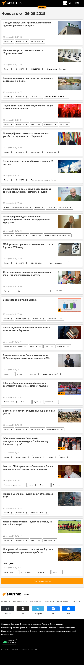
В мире (19, 374)
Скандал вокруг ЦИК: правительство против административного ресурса (27, 24)
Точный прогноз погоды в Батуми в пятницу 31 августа (28, 162)
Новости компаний (39, 627)
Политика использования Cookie (15, 631)
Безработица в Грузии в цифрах (20, 299)
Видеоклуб (49, 402)
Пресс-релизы (56, 624)
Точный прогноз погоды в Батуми (43, 180)
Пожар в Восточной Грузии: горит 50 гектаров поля (28, 495)
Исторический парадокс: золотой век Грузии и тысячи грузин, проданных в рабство (28, 551)
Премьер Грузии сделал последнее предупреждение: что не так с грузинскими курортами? (26, 219)
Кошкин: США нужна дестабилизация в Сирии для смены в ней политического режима (28, 468)
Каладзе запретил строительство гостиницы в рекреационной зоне (28, 79)
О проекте (5, 624)
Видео (36, 402)
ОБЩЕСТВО (35, 69)
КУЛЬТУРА (58, 291)
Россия (6, 374)
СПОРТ (33, 124)
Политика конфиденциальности (61, 627)
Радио (37, 208)
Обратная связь (7, 635)
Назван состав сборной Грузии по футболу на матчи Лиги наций (27, 523)
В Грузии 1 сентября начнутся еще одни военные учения (29, 412)
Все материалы (33, 601)
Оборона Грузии (53, 429)
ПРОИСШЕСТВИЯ (37, 513)
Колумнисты (8, 572)
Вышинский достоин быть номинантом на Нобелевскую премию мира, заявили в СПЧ (26, 357)
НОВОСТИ (20, 41)
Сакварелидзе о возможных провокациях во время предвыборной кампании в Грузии (27, 190)
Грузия (6, 41)
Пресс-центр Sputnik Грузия (13, 627)
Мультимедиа (21, 319)
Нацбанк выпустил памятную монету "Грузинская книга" (23, 52)
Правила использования (30, 624)
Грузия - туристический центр (55, 235)
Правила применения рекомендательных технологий (53, 631)
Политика (32, 374)
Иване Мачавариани (56, 263)
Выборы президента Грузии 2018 (16, 208)
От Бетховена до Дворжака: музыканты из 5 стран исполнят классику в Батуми (27, 273)
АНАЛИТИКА (25, 572)
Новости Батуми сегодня (39, 291)
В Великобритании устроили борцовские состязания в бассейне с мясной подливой (26, 384)
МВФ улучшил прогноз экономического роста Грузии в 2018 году (28, 246)
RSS (28, 627)
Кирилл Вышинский (50, 374)
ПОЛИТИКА (35, 41)
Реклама (45, 624)
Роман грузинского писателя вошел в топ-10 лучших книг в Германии (27, 329)
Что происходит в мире (12, 485)
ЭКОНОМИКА (36, 263)
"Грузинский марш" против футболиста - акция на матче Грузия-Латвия (28, 107)
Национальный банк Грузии (57, 69)
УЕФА (62, 124)
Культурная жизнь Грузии (13, 291)
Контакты (15, 624)
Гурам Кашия (48, 124)
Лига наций (48, 540)
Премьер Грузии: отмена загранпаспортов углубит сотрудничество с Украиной (26, 135)
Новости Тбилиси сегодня (54, 97)
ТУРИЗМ (34, 97)
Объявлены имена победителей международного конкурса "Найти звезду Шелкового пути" (25, 441)
